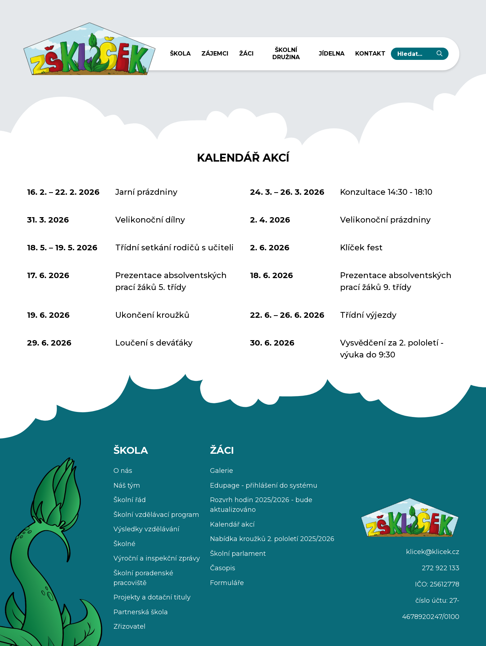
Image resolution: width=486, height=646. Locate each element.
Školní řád (129, 500)
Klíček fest (361, 247)
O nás (122, 471)
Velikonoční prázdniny (385, 220)
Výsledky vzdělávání (146, 529)
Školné (124, 544)
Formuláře (227, 583)
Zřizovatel (129, 626)
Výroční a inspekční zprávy (156, 558)
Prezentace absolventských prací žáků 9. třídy (395, 281)
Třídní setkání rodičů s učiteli (174, 247)
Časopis (222, 568)
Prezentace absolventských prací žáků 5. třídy (171, 281)
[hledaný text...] (413, 54)
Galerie (221, 471)
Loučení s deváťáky (153, 343)
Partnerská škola (140, 612)
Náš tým (126, 485)
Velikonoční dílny (150, 220)
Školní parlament (238, 554)
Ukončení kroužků (152, 315)
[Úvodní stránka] (89, 46)
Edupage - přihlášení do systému (263, 485)
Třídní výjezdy (368, 315)
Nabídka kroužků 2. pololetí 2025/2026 (272, 539)
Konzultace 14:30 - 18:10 (386, 192)
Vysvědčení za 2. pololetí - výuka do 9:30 (391, 349)
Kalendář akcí (232, 524)
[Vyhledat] (440, 54)
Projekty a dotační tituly (152, 597)
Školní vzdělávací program (156, 515)
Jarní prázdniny (146, 192)
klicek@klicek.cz (432, 552)
